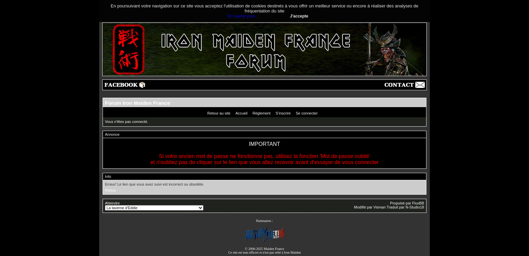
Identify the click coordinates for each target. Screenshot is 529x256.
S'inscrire (283, 113)
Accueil (241, 113)
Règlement (262, 113)
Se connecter (307, 113)
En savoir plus (241, 16)
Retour (110, 190)
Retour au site (218, 113)
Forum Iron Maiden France (137, 103)
